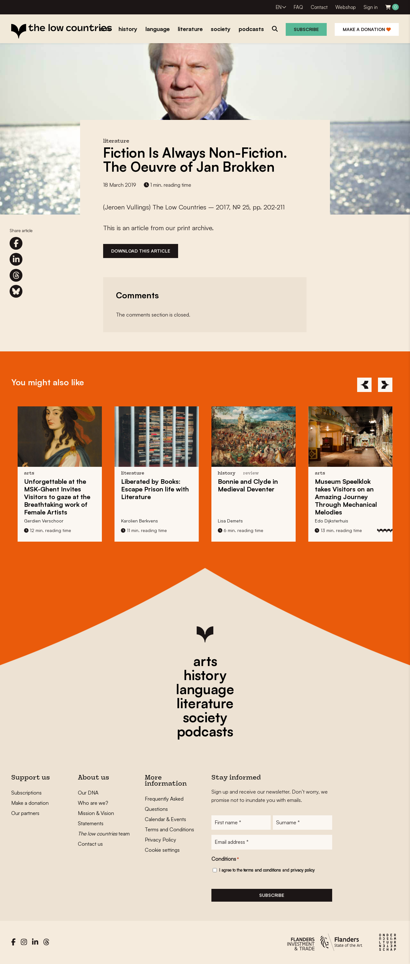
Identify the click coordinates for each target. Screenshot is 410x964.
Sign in (371, 7)
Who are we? (93, 803)
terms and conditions (262, 870)
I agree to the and (267, 870)
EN (279, 7)
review (251, 473)
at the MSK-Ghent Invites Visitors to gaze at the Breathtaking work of (57, 496)
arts (205, 661)
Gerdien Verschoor (43, 520)
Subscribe (306, 29)
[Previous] (364, 385)
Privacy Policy (160, 839)
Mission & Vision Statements (96, 818)
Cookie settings (162, 850)
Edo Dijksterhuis (331, 520)
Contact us (90, 844)
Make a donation (367, 29)
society (205, 717)
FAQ (298, 7)
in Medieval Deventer (248, 485)
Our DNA (88, 792)
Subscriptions (26, 792)
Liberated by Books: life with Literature (155, 489)
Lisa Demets (230, 520)
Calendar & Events (165, 819)
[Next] (385, 385)
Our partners (25, 813)
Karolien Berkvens (139, 520)
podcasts (205, 731)
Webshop (345, 7)
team (104, 833)
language (205, 689)
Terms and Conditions (169, 829)
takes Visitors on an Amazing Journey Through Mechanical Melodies (346, 496)
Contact (319, 7)
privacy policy (303, 870)
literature (205, 703)
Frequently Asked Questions (164, 803)
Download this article (140, 251)
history (205, 675)
